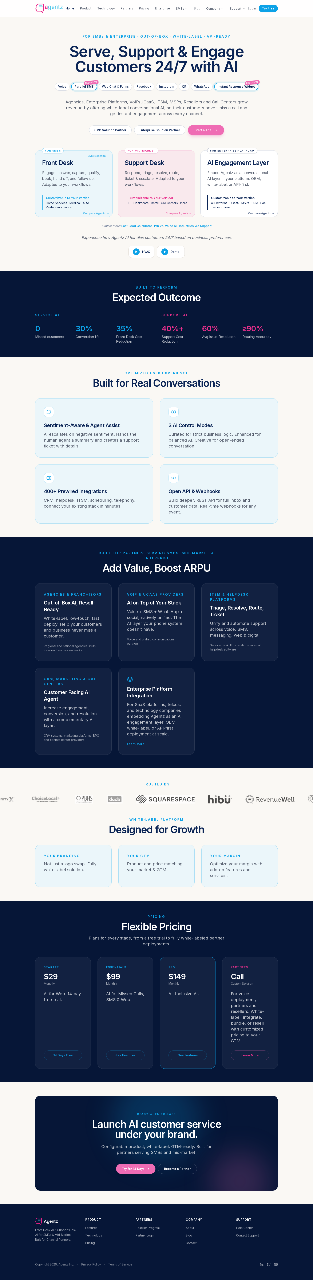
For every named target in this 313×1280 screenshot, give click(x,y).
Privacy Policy (91, 1264)
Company (215, 8)
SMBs (182, 8)
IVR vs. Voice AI (165, 226)
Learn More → (137, 744)
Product (85, 8)
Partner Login (145, 1235)
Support (237, 8)
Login (252, 8)
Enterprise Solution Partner (159, 130)
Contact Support (247, 1235)
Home (70, 8)
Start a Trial (206, 130)
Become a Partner (177, 1168)
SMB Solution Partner (110, 130)
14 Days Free (63, 1055)
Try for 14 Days (136, 1168)
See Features (125, 1055)
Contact (191, 1243)
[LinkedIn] (262, 1264)
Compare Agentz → (96, 213)
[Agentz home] (49, 8)
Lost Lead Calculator (136, 226)
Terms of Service (120, 1264)
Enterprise (162, 8)
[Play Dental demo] (171, 252)
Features (91, 1228)
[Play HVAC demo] (141, 252)
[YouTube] (276, 1264)
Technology (106, 8)
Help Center (244, 1228)
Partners (127, 8)
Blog (197, 8)
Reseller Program (148, 1228)
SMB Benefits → (98, 155)
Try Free (268, 8)
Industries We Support (195, 226)
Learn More (250, 1055)
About (190, 1228)
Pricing (144, 8)
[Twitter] (269, 1264)
